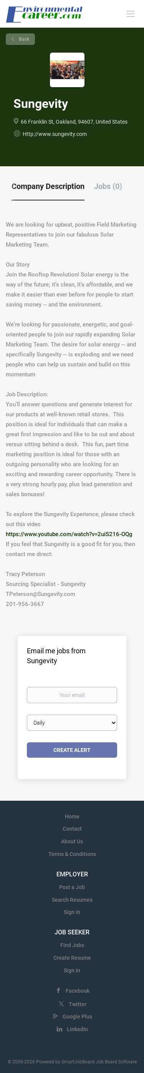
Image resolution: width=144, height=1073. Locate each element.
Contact (72, 829)
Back (23, 39)
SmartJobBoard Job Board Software (99, 1062)
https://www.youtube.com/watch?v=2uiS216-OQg (69, 534)
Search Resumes (72, 900)
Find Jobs (72, 945)
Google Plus (77, 1016)
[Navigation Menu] (130, 13)
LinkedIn (77, 1029)
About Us (72, 841)
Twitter (77, 1004)
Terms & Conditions (72, 854)
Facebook (77, 991)
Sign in (72, 912)
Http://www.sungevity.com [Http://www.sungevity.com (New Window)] (55, 134)
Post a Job (72, 887)
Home (72, 816)
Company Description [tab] (48, 186)
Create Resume (72, 958)
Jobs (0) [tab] (108, 186)
